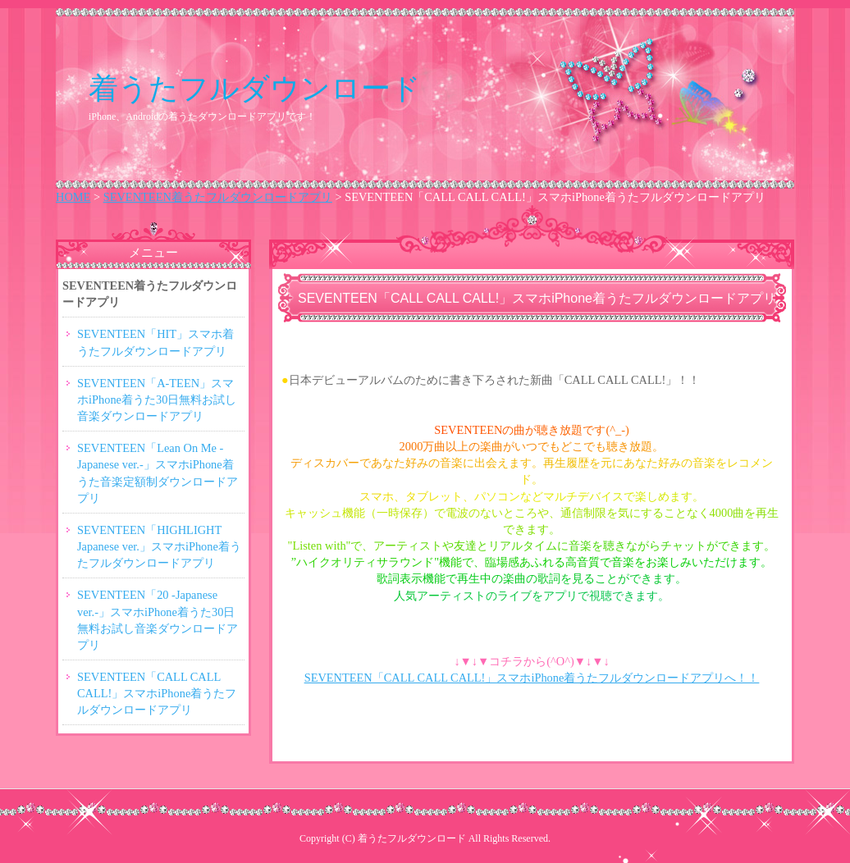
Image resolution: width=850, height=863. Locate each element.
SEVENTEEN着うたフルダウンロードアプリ (217, 196)
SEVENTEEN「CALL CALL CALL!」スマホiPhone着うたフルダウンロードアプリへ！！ (532, 678)
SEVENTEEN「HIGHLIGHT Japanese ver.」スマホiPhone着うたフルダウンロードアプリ (159, 546)
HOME (73, 196)
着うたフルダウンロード (255, 88)
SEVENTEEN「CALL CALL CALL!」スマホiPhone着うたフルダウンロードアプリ (156, 693)
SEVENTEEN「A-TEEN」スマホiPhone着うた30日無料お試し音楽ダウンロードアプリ (156, 399)
